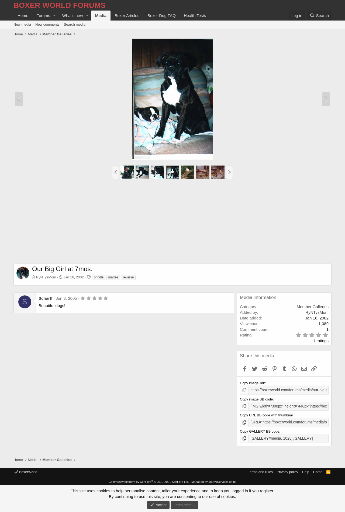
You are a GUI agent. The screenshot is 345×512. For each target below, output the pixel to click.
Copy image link (252, 383)
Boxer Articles (127, 15)
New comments (47, 24)
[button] (54, 16)
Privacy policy (287, 471)
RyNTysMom (46, 277)
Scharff (46, 298)
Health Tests (195, 15)
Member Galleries (313, 306)
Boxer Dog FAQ (161, 15)
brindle (99, 277)
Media (101, 15)
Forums (43, 15)
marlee (113, 277)
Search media (74, 24)
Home (23, 15)
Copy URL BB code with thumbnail (267, 415)
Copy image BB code (256, 399)
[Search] (319, 16)
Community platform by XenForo (149, 480)
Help (305, 471)
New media (22, 24)
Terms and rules (260, 471)
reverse (128, 277)
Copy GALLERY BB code (259, 430)
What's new (72, 15)
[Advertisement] (172, 223)
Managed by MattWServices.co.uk (213, 480)
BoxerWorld (26, 471)
